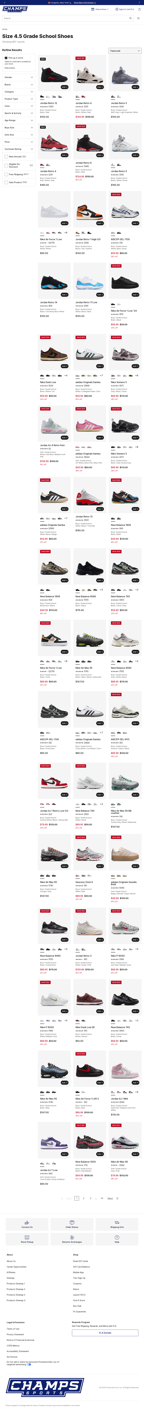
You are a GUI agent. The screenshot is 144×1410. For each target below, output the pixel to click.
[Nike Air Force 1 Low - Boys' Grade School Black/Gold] (60, 233)
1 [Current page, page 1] (76, 1198)
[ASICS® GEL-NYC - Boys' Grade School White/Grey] (125, 733)
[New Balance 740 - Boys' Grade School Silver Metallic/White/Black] (95, 804)
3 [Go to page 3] (90, 1198)
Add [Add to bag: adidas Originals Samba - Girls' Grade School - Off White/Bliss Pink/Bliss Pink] (100, 437)
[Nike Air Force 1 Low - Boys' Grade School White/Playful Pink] (48, 233)
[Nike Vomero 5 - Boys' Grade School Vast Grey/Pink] (119, 376)
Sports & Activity (19, 113)
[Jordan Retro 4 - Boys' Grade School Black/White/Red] (48, 165)
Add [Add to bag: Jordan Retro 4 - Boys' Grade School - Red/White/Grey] (65, 155)
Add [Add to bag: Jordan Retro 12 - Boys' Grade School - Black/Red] (65, 87)
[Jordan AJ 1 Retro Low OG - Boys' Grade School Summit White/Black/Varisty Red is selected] (42, 804)
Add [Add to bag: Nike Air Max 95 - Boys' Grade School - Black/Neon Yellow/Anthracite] (100, 652)
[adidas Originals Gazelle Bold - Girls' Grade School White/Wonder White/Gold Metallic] (125, 876)
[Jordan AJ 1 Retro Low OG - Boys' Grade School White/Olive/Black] (48, 804)
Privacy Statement (15, 1334)
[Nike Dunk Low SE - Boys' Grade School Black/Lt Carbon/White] (83, 1021)
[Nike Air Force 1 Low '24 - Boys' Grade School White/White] (119, 304)
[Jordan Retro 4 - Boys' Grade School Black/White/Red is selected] (78, 97)
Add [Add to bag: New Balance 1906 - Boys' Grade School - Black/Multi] (136, 509)
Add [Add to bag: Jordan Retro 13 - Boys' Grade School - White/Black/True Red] (100, 509)
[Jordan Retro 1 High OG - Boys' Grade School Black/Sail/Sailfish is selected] (78, 233)
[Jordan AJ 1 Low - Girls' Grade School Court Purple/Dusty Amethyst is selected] (42, 1164)
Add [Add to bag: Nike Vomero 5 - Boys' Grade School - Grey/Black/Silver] (136, 366)
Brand (19, 84)
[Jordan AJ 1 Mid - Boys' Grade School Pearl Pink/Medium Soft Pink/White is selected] (113, 1092)
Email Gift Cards (80, 1261)
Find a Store (10, 68)
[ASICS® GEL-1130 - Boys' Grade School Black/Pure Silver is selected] (42, 733)
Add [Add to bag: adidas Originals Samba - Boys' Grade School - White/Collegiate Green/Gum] (100, 366)
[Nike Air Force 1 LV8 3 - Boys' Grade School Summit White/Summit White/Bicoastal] (83, 1092)
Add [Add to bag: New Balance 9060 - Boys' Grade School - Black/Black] (100, 580)
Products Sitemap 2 (16, 1289)
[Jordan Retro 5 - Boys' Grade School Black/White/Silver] (119, 97)
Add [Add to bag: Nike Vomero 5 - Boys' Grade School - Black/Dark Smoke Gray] (136, 437)
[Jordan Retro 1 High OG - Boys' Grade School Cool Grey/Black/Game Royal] (83, 233)
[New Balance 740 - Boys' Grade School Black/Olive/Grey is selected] (113, 590)
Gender (19, 77)
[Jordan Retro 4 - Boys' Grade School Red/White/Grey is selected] (42, 165)
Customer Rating (19, 149)
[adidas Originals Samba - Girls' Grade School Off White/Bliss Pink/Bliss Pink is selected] (78, 447)
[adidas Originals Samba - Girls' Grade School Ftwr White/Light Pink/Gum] (89, 447)
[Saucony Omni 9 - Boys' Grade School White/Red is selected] (78, 876)
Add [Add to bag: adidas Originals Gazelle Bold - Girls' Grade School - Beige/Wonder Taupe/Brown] (136, 866)
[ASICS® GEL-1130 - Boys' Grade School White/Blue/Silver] (48, 733)
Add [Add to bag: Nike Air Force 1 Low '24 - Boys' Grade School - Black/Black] (136, 295)
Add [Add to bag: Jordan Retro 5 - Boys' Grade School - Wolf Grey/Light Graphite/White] (136, 87)
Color (19, 106)
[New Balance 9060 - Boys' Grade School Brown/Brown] (89, 590)
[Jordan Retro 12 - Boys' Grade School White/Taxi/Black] (60, 97)
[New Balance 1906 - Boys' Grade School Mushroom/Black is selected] (42, 590)
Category (19, 92)
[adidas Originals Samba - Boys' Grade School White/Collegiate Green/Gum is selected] (78, 376)
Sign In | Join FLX (124, 9)
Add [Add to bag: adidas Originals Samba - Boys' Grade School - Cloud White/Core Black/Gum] (100, 723)
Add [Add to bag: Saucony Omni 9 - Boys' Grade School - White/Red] (100, 866)
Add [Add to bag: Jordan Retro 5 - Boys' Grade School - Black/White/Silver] (136, 155)
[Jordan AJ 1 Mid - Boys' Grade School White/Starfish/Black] (125, 1092)
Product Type (19, 99)
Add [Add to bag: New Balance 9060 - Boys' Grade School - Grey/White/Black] (136, 652)
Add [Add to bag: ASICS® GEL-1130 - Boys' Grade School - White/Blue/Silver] (136, 223)
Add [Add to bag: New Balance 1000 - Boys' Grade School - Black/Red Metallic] (100, 1154)
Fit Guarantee (79, 1311)
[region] (72, 2)
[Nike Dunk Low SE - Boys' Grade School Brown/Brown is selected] (78, 1021)
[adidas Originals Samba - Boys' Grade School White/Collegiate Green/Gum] (54, 518)
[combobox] (68, 18)
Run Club (77, 1306)
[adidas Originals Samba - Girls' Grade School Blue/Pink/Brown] (83, 447)
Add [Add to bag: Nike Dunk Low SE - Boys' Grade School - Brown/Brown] (100, 1011)
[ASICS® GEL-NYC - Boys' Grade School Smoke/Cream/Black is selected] (113, 733)
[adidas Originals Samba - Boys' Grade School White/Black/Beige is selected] (42, 518)
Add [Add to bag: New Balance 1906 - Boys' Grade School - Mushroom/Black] (65, 580)
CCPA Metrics (13, 1345)
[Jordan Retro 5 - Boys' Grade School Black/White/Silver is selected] (113, 165)
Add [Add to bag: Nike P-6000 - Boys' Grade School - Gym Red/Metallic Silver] (136, 940)
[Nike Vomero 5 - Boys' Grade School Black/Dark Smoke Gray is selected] (113, 447)
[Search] (68, 18)
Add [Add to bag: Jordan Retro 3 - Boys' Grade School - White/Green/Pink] (100, 940)
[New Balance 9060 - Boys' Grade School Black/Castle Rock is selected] (42, 949)
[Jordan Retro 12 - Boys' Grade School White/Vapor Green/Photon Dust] (48, 97)
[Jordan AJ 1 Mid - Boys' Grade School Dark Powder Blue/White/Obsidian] (131, 1092)
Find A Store (79, 1300)
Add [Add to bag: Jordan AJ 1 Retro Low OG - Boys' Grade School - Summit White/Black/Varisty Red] (65, 795)
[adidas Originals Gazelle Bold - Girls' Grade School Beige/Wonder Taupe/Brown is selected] (113, 876)
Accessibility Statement (18, 1351)
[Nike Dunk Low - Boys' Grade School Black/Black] (48, 376)
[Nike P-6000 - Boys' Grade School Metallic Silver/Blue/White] (125, 949)
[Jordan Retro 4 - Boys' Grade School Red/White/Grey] (83, 97)
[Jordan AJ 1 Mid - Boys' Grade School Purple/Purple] (119, 1092)
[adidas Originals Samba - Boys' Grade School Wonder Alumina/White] (89, 376)
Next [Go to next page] (110, 1198)
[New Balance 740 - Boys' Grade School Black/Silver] (119, 590)
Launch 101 (79, 1295)
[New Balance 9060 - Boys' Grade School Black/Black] (119, 661)
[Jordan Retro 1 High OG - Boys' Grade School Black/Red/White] (89, 233)
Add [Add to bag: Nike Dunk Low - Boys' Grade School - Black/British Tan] (65, 366)
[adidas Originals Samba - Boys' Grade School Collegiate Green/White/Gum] (95, 376)
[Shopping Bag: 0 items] (139, 9)
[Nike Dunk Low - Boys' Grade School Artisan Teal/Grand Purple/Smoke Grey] (60, 376)
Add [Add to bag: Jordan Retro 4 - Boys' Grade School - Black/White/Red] (100, 87)
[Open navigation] (138, 18)
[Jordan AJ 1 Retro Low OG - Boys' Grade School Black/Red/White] (54, 804)
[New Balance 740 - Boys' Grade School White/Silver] (125, 590)
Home (4, 29)
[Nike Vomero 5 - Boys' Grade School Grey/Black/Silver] (119, 447)
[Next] (139, 2)
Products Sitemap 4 (16, 1300)
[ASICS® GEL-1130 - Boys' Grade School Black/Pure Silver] (119, 233)
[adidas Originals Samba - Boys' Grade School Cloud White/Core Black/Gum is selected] (78, 733)
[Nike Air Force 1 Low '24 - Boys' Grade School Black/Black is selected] (113, 304)
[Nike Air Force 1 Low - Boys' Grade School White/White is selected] (42, 233)
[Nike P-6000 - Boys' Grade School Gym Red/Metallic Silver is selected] (113, 949)
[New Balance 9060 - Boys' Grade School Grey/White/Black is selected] (113, 661)
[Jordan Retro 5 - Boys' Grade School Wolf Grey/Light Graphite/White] (119, 165)
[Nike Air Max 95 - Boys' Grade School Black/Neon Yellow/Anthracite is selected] (78, 661)
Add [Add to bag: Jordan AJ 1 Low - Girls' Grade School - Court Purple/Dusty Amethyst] (65, 1154)
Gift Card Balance (81, 1267)
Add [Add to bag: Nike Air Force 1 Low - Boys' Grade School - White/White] (65, 223)
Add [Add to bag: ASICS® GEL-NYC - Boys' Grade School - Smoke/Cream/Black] (136, 723)
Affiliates (11, 1272)
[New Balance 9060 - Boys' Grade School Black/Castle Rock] (95, 590)
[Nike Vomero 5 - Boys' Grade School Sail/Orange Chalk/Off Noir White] (125, 376)
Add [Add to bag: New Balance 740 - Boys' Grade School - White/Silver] (100, 795)
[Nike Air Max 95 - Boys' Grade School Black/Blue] (83, 661)
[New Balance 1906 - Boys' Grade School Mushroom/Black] (119, 518)
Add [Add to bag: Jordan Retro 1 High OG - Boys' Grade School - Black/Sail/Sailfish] (100, 223)
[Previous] (4, 2)
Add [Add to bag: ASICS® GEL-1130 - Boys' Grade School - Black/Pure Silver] (65, 723)
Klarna (76, 1289)
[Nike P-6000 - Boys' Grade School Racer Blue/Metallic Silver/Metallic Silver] (119, 949)
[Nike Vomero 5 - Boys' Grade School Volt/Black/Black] (131, 376)
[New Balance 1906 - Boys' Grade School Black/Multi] (48, 590)
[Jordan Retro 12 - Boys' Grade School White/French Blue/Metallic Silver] (54, 97)
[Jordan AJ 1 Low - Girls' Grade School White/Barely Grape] (48, 1164)
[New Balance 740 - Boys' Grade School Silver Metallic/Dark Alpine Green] (131, 590)
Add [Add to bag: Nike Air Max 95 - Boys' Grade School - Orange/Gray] (65, 866)
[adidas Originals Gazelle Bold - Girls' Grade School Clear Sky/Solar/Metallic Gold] (119, 876)
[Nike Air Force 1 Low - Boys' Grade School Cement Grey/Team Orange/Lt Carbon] (54, 233)
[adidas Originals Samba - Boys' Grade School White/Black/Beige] (83, 376)
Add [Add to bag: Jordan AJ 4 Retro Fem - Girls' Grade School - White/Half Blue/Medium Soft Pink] (65, 437)
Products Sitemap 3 (16, 1295)
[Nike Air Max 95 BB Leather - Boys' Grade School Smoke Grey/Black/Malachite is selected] (113, 804)
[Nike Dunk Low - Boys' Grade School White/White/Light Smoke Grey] (54, 376)
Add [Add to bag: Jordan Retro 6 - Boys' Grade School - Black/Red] (100, 155)
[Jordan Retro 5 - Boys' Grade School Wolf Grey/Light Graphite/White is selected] (113, 97)
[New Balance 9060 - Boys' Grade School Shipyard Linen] (83, 590)
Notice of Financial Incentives (20, 1340)
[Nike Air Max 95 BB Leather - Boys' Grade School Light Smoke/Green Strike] (119, 804)
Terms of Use (13, 1329)
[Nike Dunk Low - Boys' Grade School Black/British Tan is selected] (42, 376)
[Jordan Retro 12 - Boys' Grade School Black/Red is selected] (42, 97)
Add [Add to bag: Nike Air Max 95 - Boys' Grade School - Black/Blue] (65, 1082)
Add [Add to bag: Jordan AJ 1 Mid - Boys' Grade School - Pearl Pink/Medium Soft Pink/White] (136, 1082)
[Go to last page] (117, 1198)
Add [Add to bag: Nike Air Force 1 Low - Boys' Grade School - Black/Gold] (65, 652)
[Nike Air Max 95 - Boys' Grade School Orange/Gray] (89, 661)
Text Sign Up (79, 1278)
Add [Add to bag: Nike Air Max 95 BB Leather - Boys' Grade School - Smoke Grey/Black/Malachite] (136, 795)
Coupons (77, 1283)
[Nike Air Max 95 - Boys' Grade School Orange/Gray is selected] (42, 876)
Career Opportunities (16, 1267)
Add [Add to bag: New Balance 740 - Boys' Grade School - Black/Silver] (136, 1011)
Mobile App (78, 1272)
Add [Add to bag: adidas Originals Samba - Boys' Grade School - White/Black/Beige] (65, 509)
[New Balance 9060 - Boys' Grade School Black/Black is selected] (78, 590)
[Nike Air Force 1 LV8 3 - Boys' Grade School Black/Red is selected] (78, 1092)
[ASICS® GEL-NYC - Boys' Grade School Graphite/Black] (119, 733)
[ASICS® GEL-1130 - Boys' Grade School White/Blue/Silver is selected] (113, 233)
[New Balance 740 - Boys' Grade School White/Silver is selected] (78, 804)
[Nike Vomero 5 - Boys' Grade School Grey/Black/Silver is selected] (113, 376)
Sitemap (10, 1278)
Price (19, 142)
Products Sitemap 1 (16, 1283)
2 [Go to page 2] (83, 1198)
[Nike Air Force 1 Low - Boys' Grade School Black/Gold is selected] (42, 661)
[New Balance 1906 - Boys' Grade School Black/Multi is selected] (113, 518)
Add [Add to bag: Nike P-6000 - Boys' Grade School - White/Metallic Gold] (65, 1011)
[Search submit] (131, 18)
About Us (11, 1261)
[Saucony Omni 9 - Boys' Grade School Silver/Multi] (89, 876)
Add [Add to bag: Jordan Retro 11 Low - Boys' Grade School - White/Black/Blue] (100, 295)
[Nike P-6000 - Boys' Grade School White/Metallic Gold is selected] (42, 1021)
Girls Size (19, 135)
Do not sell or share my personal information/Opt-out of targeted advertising (33, 1363)
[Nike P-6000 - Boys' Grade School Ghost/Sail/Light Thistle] (131, 949)
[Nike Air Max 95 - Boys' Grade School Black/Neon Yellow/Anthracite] (54, 876)
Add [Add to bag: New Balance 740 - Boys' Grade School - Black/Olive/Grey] (136, 580)
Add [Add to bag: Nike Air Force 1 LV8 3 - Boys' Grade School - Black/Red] (100, 1082)
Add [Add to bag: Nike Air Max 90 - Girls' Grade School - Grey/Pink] (136, 1154)
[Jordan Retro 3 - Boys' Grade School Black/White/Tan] (83, 949)
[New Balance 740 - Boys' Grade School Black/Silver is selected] (113, 1021)
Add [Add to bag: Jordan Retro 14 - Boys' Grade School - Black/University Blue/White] (65, 295)
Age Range (19, 120)
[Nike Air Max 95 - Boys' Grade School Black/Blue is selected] (42, 1092)
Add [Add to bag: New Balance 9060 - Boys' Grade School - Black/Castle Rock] (65, 940)
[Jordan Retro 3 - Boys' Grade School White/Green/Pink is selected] (78, 949)
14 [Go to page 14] (102, 1198)
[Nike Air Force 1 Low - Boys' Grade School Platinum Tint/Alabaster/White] (60, 661)
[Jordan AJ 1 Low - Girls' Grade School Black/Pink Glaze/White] (54, 1164)
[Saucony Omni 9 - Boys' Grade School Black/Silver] (83, 876)
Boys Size (19, 127)
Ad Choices (12, 1357)
